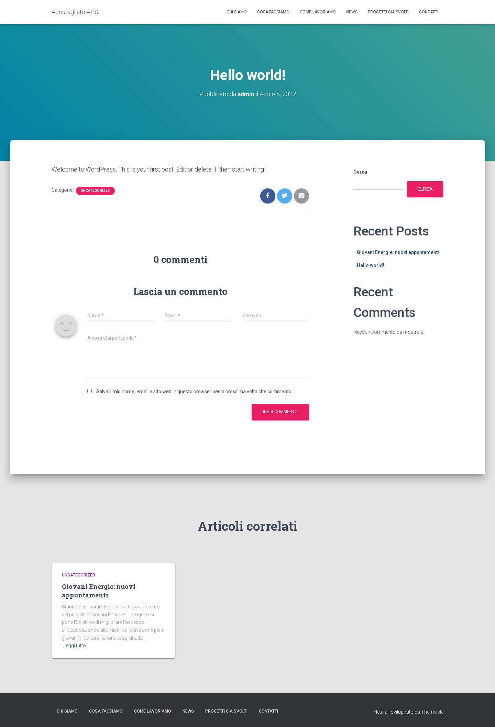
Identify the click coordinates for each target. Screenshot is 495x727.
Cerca (360, 172)
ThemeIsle (432, 712)
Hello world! (370, 265)
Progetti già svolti (388, 12)
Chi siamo (237, 12)
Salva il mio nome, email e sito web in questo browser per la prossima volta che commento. (194, 391)
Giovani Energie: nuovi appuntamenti (398, 252)
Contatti (428, 12)
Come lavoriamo (318, 12)
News (352, 12)
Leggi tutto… (76, 645)
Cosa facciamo (273, 12)
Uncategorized (95, 190)
